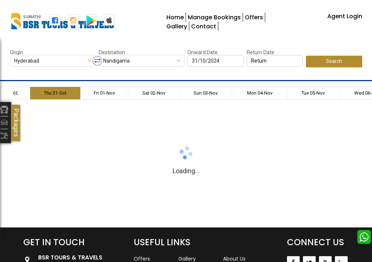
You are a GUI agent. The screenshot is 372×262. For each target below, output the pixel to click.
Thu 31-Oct (55, 93)
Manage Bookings (214, 17)
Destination (112, 52)
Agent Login (344, 16)
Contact (203, 26)
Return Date (260, 52)
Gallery (176, 26)
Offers (254, 17)
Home (175, 17)
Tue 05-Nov (313, 93)
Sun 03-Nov (206, 93)
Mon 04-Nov (259, 93)
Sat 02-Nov (153, 93)
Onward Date (202, 52)
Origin (16, 52)
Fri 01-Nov (104, 93)
